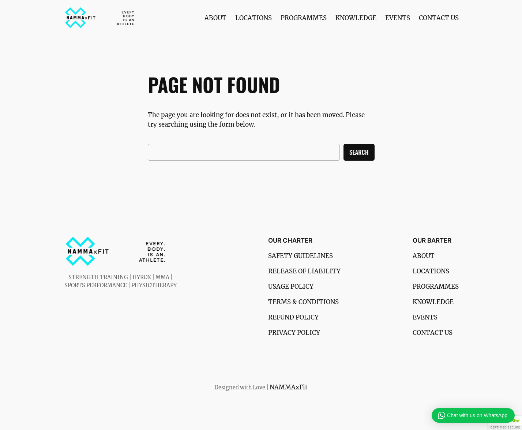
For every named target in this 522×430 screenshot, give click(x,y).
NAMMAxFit (289, 387)
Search (358, 152)
